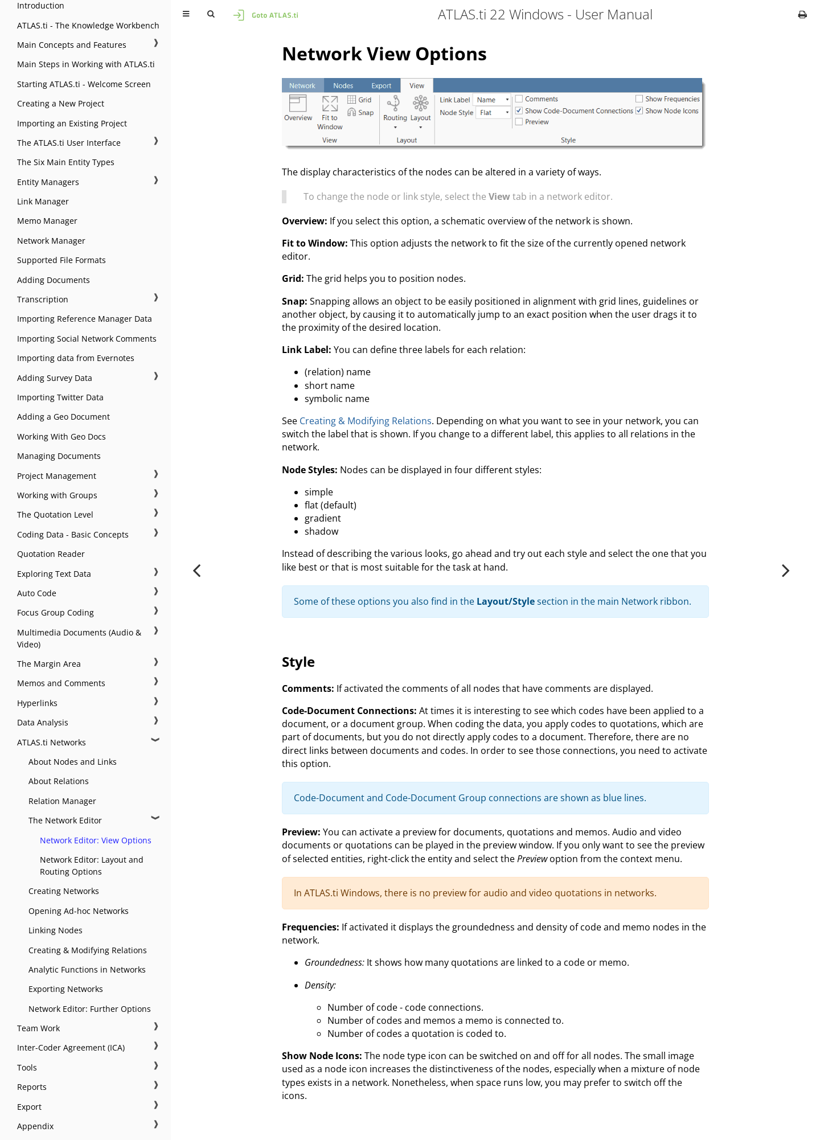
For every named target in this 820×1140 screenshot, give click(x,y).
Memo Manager (47, 220)
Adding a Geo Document (63, 416)
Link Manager (43, 201)
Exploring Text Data (54, 573)
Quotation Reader (51, 553)
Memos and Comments (61, 683)
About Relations (58, 781)
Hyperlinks (37, 703)
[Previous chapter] (196, 570)
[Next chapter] (785, 570)
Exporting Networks (65, 988)
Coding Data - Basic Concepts (73, 534)
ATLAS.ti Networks (51, 742)
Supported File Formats (61, 260)
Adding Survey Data (54, 377)
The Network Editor (65, 820)
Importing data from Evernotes (75, 357)
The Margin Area (49, 663)
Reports (32, 1086)
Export (29, 1106)
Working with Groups (57, 495)
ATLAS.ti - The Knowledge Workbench (88, 25)
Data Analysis (42, 722)
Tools (27, 1067)
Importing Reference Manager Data (84, 318)
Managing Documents (59, 455)
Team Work (38, 1028)
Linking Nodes (55, 930)
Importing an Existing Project (72, 123)
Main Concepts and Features (71, 44)
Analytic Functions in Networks (87, 969)
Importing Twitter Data (60, 397)
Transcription (42, 299)
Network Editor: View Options (95, 840)
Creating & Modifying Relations (87, 950)
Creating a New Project (60, 103)
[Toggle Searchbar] (210, 14)
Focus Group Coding (55, 612)
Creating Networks (63, 890)
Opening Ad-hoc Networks (78, 910)
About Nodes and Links (72, 761)
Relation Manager (62, 800)
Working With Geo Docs (61, 436)
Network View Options (384, 53)
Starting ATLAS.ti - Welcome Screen (84, 84)
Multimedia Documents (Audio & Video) (79, 638)
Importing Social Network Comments (87, 338)
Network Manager (51, 240)
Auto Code (36, 593)
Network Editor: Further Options (89, 1008)
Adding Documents (53, 279)
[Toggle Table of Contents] (186, 14)
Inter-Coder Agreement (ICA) (71, 1047)
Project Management (56, 475)
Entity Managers (48, 182)
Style (298, 661)
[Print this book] (802, 14)
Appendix (35, 1126)
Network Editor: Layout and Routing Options (92, 865)
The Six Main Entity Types (65, 162)
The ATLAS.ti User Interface (69, 142)
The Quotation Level (55, 514)
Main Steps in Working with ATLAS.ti (86, 64)
